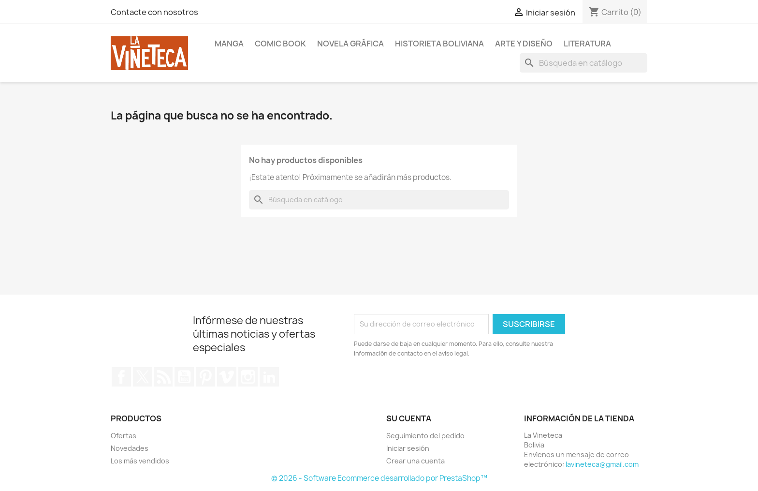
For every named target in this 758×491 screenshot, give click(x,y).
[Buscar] (583, 63)
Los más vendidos (140, 460)
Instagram (248, 377)
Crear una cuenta (415, 460)
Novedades (129, 448)
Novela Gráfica (350, 43)
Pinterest (205, 377)
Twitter (142, 377)
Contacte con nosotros (154, 12)
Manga (229, 43)
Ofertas (123, 435)
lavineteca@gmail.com (602, 464)
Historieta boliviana (439, 43)
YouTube (184, 377)
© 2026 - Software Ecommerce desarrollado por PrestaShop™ (379, 478)
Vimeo (226, 377)
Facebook (121, 377)
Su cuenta (408, 418)
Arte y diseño (524, 43)
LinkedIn (269, 377)
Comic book (280, 43)
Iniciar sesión (407, 448)
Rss (163, 377)
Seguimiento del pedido (425, 435)
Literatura (587, 43)
